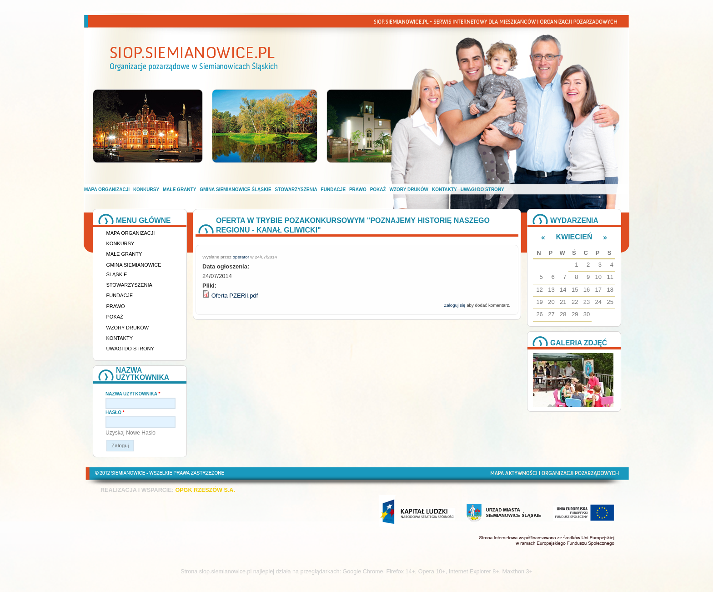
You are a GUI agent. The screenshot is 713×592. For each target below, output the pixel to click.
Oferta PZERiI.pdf (234, 295)
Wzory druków (409, 189)
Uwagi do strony (482, 189)
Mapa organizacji (107, 189)
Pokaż (378, 189)
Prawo (358, 189)
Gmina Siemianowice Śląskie (235, 189)
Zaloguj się (454, 305)
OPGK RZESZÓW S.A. (205, 490)
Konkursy (146, 189)
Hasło (115, 412)
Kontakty (444, 189)
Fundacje (333, 189)
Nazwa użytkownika (132, 393)
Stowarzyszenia (296, 189)
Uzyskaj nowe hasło (130, 433)
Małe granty (179, 189)
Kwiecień (574, 237)
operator (241, 256)
